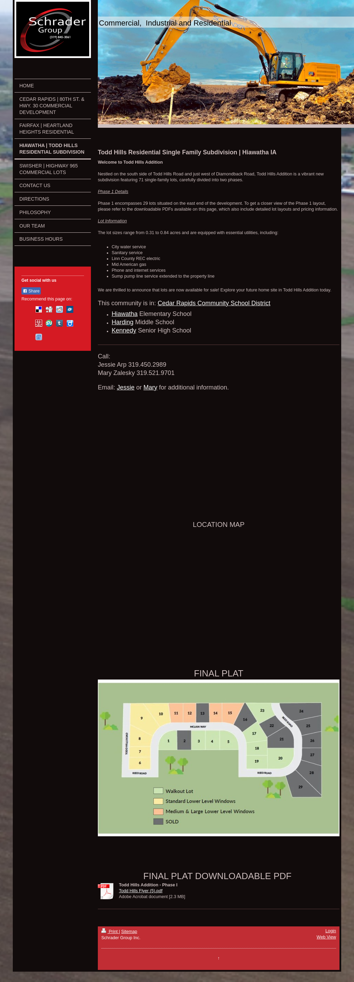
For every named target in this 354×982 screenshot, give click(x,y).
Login (330, 930)
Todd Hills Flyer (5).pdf (140, 890)
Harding (122, 322)
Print (110, 931)
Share (31, 291)
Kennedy (124, 330)
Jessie (125, 387)
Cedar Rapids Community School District (214, 303)
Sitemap (129, 931)
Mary (150, 387)
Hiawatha (125, 313)
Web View (326, 937)
